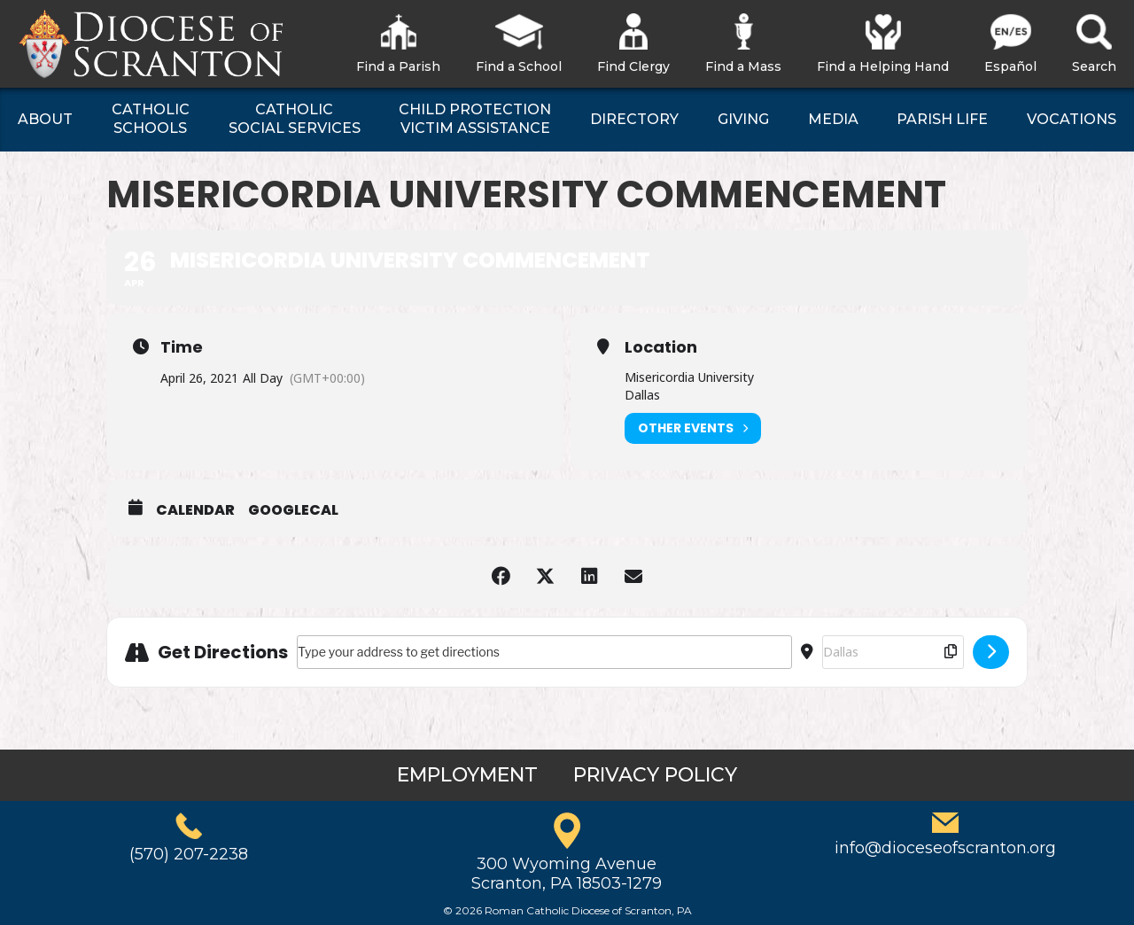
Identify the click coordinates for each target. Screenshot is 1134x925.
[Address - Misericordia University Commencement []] (544, 652)
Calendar (195, 510)
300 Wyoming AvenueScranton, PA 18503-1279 (566, 873)
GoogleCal (293, 510)
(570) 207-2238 (188, 854)
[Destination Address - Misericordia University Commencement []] (893, 652)
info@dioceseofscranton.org (945, 848)
